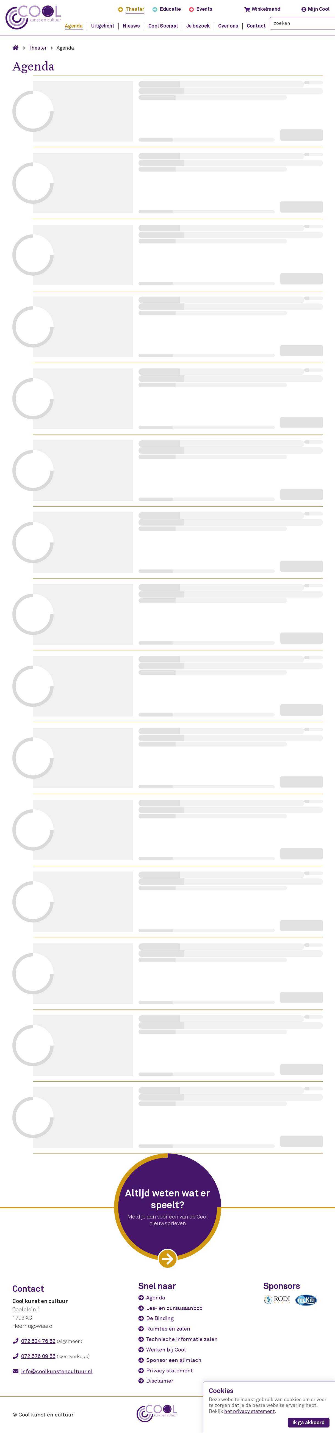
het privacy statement (249, 1411)
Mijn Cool (315, 9)
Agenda (155, 1297)
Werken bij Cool (166, 1349)
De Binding (160, 1318)
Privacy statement (169, 1370)
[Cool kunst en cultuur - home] (33, 17)
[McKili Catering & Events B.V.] (309, 1306)
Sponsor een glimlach (173, 1360)
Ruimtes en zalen (168, 1328)
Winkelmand (262, 9)
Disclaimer (159, 1380)
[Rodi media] (277, 1303)
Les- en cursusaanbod (174, 1308)
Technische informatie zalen (182, 1339)
